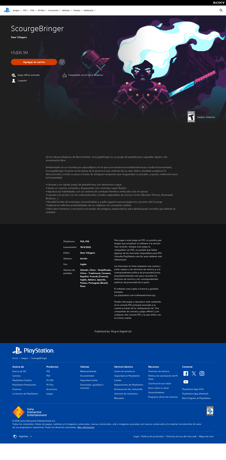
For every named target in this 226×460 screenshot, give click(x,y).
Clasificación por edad (159, 383)
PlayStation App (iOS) (193, 389)
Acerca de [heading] (18, 366)
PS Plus (41, 10)
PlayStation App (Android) (195, 393)
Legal (136, 436)
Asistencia (88, 10)
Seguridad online (89, 380)
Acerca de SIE (19, 371)
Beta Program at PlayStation (196, 398)
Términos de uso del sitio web (181, 436)
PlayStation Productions (24, 384)
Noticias (66, 10)
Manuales (119, 398)
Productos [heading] (52, 366)
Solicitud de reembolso (126, 393)
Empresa (16, 389)
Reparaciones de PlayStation (128, 384)
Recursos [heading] (153, 366)
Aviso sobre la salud (158, 388)
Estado (117, 380)
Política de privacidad (152, 436)
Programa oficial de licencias (163, 397)
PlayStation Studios (22, 380)
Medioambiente (88, 371)
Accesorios (53, 10)
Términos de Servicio (158, 371)
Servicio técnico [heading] (123, 366)
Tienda (76, 10)
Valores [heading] (84, 366)
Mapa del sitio (206, 436)
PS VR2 (49, 380)
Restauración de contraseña (128, 389)
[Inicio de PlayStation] (7, 10)
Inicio (15, 358)
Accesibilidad (87, 375)
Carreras (16, 375)
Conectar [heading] (187, 366)
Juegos (16, 10)
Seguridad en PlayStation (127, 375)
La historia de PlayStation (25, 393)
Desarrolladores (156, 392)
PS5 (25, 10)
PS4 (32, 10)
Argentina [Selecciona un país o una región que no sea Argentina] (22, 436)
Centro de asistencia (124, 371)
